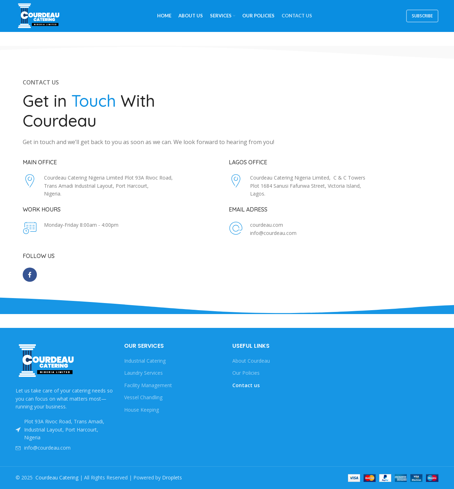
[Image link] (47, 360)
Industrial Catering (145, 360)
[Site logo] (39, 15)
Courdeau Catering (56, 477)
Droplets (172, 477)
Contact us (246, 385)
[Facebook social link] (30, 275)
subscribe (422, 16)
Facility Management (148, 385)
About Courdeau (251, 360)
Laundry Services (143, 372)
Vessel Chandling (143, 397)
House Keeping (141, 409)
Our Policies (246, 372)
